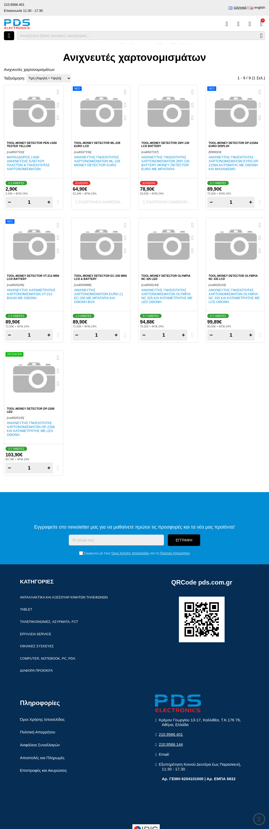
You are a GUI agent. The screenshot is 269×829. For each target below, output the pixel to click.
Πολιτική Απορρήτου (175, 553)
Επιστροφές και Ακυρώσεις (43, 770)
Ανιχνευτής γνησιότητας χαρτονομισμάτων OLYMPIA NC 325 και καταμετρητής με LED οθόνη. (166, 296)
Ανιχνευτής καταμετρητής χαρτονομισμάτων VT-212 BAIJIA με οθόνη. (31, 294)
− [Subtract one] (9, 202)
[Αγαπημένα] (238, 23)
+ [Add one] (48, 202)
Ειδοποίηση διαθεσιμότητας (102, 202)
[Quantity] (29, 202)
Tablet (26, 609)
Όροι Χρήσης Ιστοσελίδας (130, 553)
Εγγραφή (184, 540)
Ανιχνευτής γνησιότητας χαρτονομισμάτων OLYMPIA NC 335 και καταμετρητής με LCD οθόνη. (234, 296)
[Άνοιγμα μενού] (9, 35)
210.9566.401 (14, 5)
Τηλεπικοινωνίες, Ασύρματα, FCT (49, 622)
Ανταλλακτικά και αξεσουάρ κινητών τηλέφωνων (64, 597)
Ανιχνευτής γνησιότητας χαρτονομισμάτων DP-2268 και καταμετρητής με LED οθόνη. (31, 429)
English (260, 7)
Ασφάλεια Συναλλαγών (40, 745)
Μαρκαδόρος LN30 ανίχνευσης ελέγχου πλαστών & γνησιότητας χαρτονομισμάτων (28, 163)
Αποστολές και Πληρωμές (42, 757)
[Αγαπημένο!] (58, 105)
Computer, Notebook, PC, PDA (47, 658)
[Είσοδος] (250, 23)
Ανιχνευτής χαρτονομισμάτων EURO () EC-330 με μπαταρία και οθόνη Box (98, 296)
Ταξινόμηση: (14, 78)
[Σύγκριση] (227, 23)
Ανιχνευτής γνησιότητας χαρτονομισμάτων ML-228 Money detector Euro (97, 161)
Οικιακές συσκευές (37, 646)
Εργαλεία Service (35, 634)
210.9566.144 (171, 744)
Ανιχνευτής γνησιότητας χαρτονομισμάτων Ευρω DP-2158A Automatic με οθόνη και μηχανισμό (234, 163)
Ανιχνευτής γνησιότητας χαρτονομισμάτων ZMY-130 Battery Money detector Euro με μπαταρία (165, 163)
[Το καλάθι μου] (261, 23)
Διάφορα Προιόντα (36, 670)
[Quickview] (58, 92)
